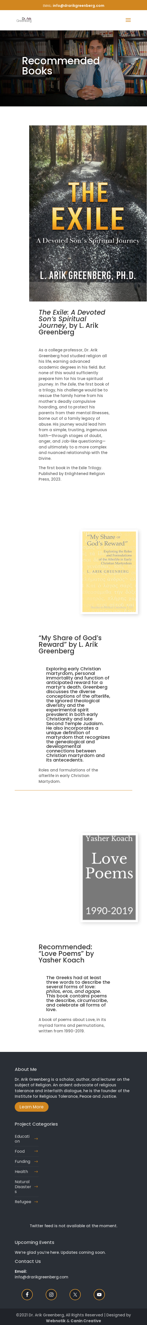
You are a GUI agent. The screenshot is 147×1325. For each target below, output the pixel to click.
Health (21, 1172)
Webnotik (56, 1320)
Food (20, 1151)
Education (22, 1138)
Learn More (32, 1107)
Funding (22, 1161)
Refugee (23, 1202)
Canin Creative (86, 1320)
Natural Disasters (23, 1186)
